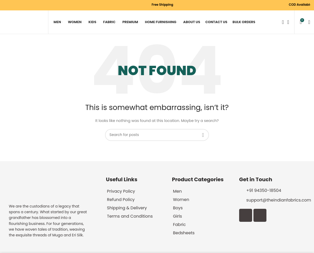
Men (177, 191)
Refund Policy (121, 200)
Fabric (179, 225)
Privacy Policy (121, 191)
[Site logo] (23, 22)
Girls (177, 216)
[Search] (281, 22)
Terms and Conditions (130, 216)
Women (181, 200)
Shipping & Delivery (127, 208)
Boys (177, 208)
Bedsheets (183, 233)
